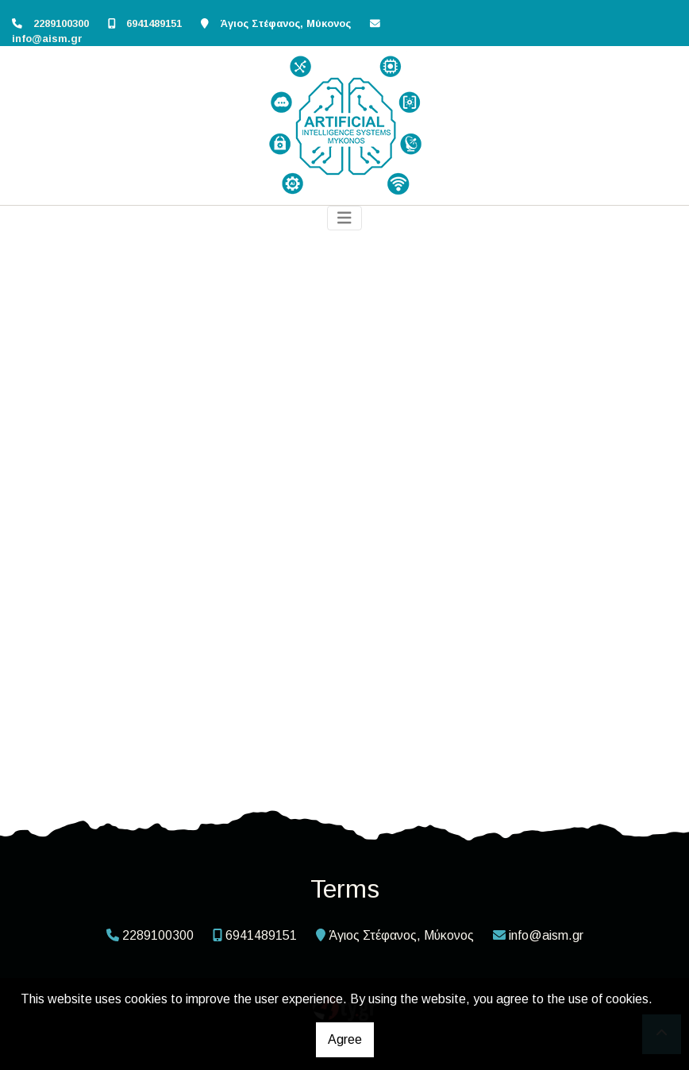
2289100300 (61, 23)
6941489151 (154, 23)
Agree (345, 1039)
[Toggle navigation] (344, 218)
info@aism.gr (47, 38)
